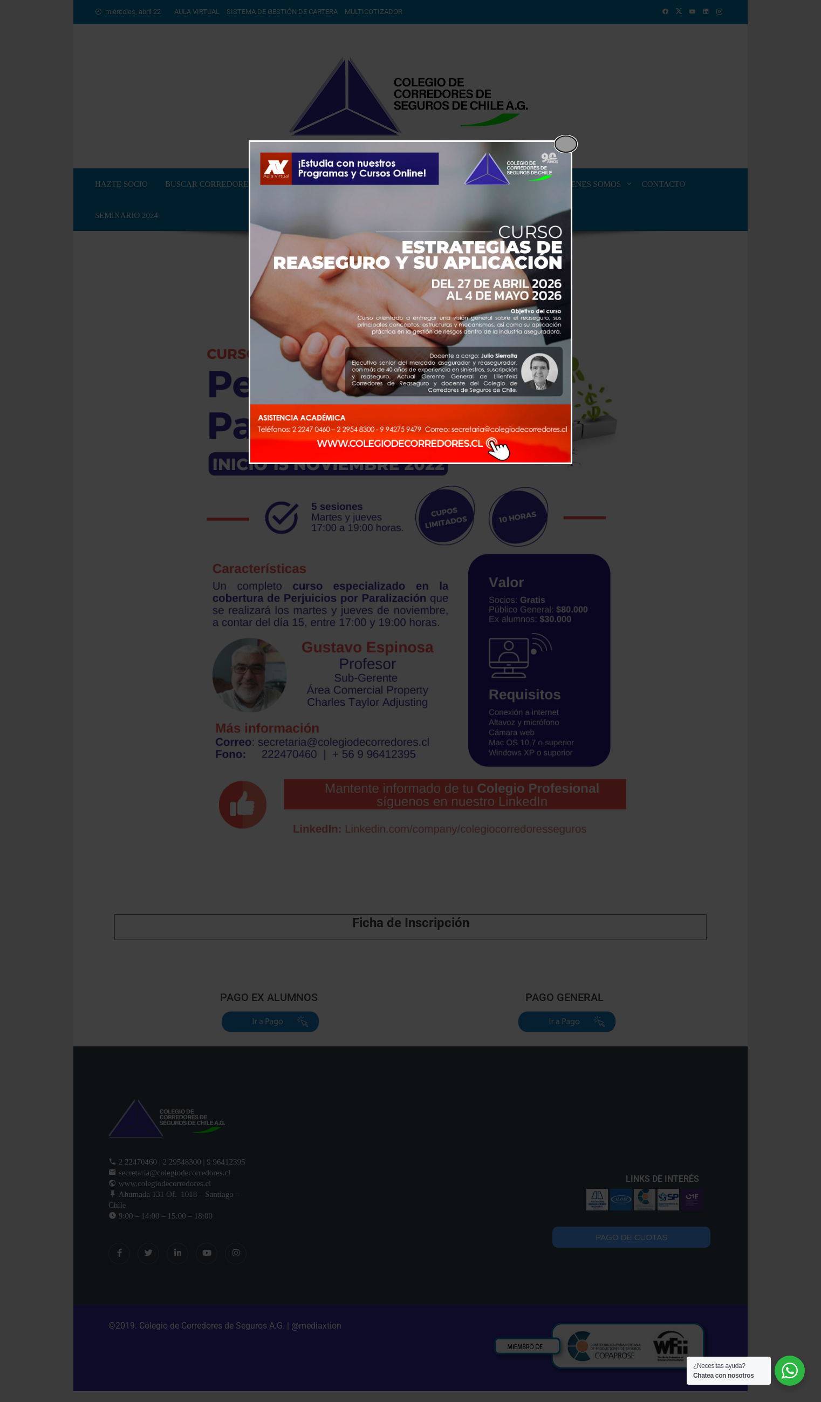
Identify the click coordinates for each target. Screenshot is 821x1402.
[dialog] (410, 302)
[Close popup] (566, 144)
